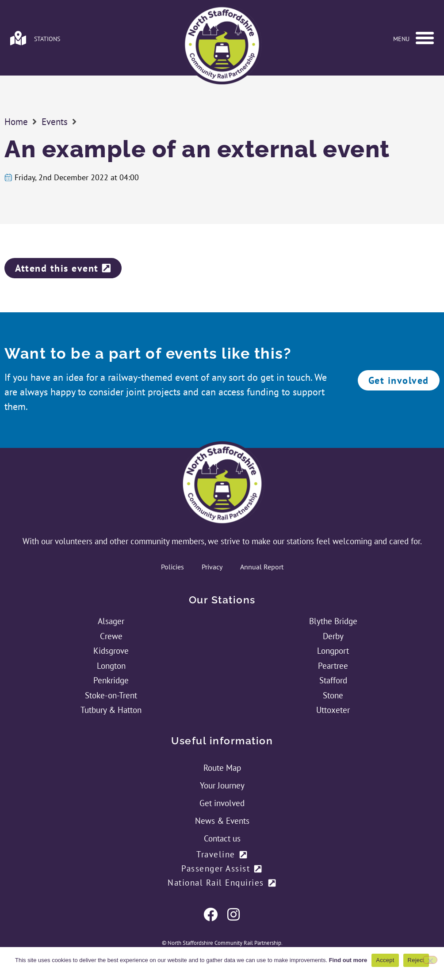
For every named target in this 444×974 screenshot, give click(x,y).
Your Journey (222, 785)
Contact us (222, 838)
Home (16, 122)
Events (55, 122)
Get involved (222, 803)
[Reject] (429, 960)
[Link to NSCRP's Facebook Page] (210, 914)
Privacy (212, 566)
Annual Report (261, 566)
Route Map (222, 767)
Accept (385, 960)
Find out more (348, 960)
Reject (416, 960)
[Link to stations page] (18, 38)
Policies (172, 566)
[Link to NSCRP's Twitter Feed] (233, 914)
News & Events (222, 820)
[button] (425, 38)
